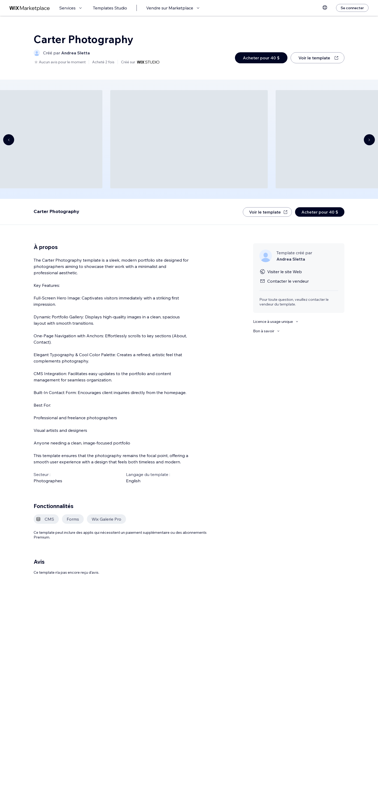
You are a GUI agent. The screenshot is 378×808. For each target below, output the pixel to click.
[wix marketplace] (29, 8)
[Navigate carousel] (8, 139)
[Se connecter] (352, 8)
